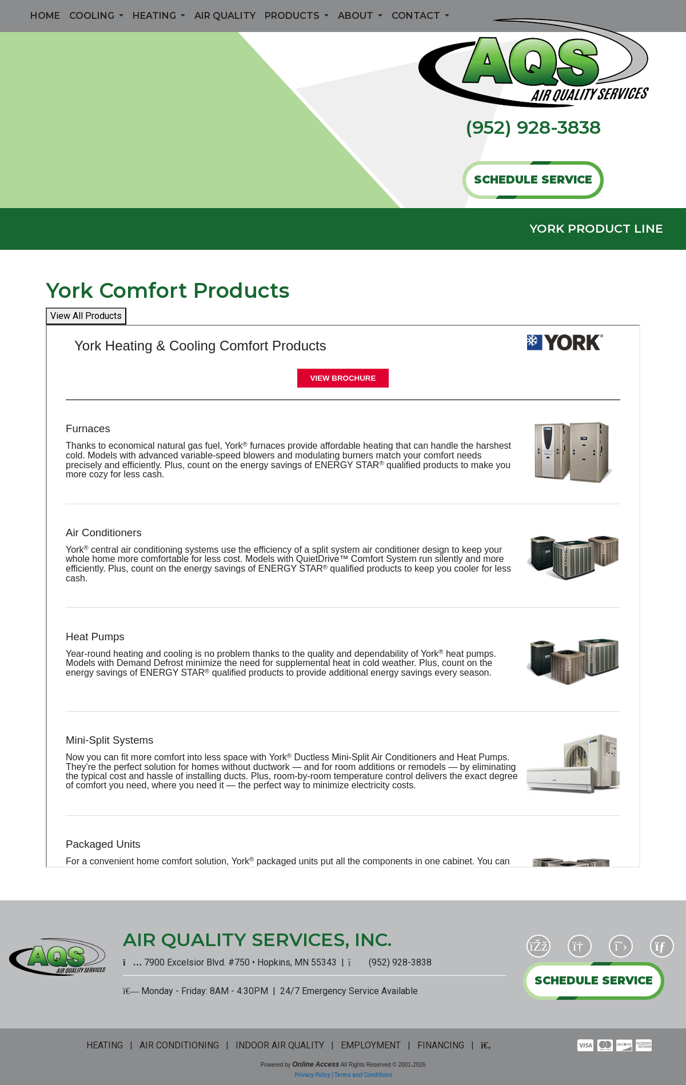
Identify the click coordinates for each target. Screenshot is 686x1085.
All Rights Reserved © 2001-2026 (383, 1065)
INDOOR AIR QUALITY (280, 1045)
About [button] (357, 15)
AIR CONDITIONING (179, 1045)
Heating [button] (155, 15)
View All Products (86, 315)
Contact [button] (417, 15)
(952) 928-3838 (533, 127)
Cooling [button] (93, 15)
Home (45, 15)
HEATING (104, 1045)
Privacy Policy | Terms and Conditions (343, 1075)
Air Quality (225, 15)
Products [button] (293, 15)
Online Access (315, 1064)
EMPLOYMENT (371, 1045)
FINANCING (440, 1045)
